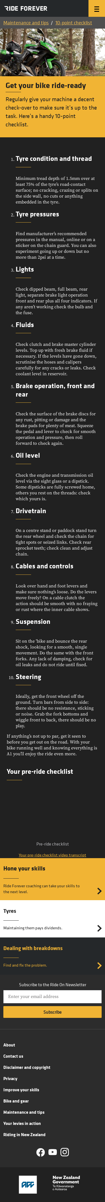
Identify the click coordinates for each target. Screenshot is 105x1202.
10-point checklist (73, 22)
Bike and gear (16, 1101)
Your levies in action (22, 1123)
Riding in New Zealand (24, 1134)
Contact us (13, 1056)
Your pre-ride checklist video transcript (52, 855)
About (9, 1045)
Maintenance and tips (26, 22)
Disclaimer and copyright (26, 1067)
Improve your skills (21, 1089)
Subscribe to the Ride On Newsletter (52, 984)
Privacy (10, 1078)
